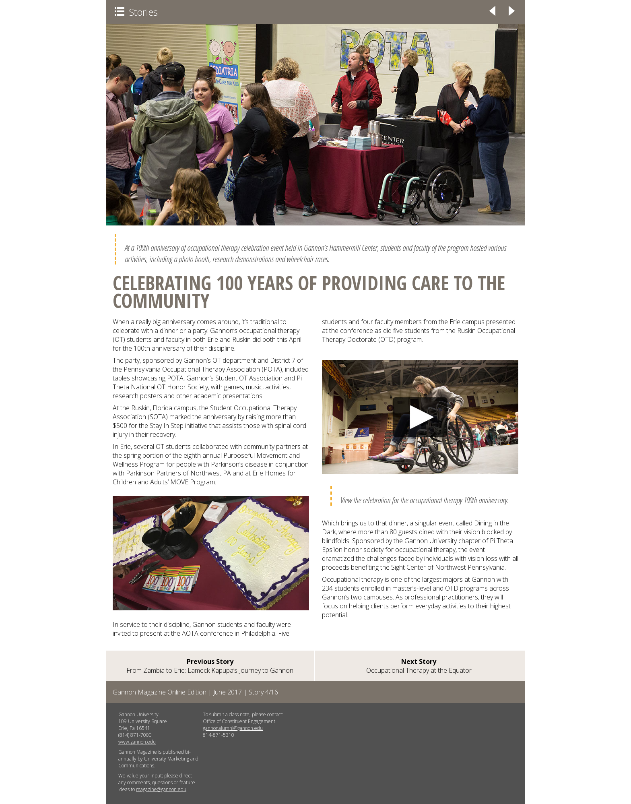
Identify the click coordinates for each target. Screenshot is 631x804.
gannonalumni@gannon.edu (233, 728)
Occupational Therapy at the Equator (419, 666)
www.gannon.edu (137, 741)
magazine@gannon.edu (161, 789)
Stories (136, 12)
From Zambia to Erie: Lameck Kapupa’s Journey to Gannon (209, 666)
